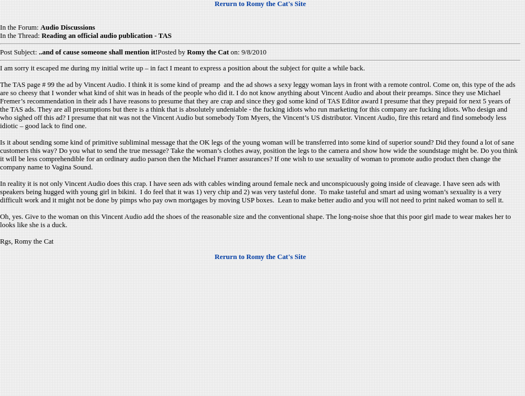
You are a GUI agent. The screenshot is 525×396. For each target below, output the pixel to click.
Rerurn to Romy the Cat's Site (260, 4)
